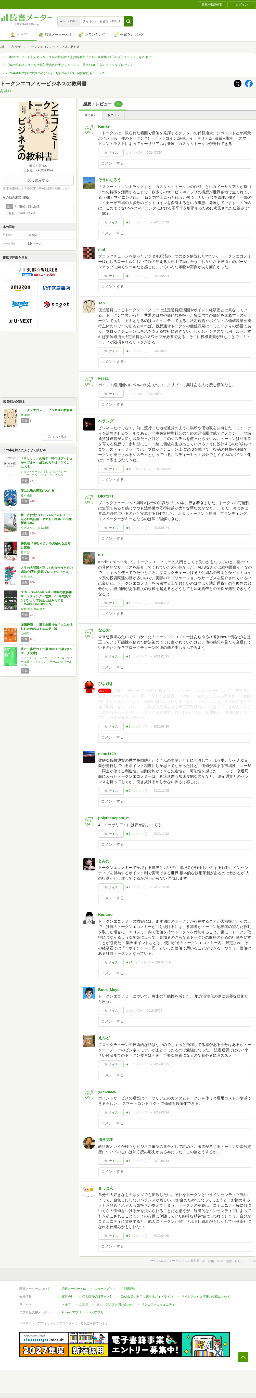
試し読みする (38, 180)
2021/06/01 (154, 393)
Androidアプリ (71, 1312)
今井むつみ (28, 576)
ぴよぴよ (105, 683)
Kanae (104, 126)
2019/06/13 (161, 1160)
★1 (128, 528)
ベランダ (105, 421)
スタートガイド (105, 1288)
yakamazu (107, 1091)
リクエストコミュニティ (158, 1304)
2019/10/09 (154, 1010)
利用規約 (130, 1288)
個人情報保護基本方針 (97, 1296)
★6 (128, 603)
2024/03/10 (154, 152)
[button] (128, 21)
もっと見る (57, 436)
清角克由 (105, 1139)
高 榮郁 (16, 47)
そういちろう (109, 180)
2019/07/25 (161, 1064)
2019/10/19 (163, 962)
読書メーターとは (74, 1288)
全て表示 (90, 115)
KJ (100, 555)
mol (101, 249)
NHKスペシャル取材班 (35, 527)
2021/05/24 (161, 527)
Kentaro (105, 914)
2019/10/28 (161, 887)
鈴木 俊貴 (27, 495)
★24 (129, 962)
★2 (128, 222)
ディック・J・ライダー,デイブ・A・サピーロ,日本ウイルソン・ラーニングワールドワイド (46, 661)
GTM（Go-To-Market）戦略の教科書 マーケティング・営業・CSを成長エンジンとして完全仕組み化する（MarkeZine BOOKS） (46, 598)
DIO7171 (105, 496)
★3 (128, 1064)
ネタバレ (113, 115)
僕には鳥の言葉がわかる (37, 490)
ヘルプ (66, 1304)
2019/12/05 (161, 790)
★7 (128, 1236)
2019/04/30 (161, 1235)
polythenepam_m (114, 818)
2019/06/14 (161, 1112)
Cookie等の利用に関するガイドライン (147, 1296)
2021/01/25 (161, 656)
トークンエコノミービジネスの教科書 (47, 410)
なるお (104, 630)
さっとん (105, 1188)
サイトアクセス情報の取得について (205, 1296)
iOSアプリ (96, 1312)
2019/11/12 (161, 833)
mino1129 (107, 753)
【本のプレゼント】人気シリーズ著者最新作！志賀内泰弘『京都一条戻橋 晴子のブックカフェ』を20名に (78, 57)
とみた (104, 861)
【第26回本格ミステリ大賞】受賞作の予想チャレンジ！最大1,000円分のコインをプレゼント (69, 65)
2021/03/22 (161, 602)
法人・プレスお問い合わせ (114, 1304)
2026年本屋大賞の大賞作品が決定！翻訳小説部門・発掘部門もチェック (55, 73)
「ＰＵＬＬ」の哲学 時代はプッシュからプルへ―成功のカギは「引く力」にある (47, 462)
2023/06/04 (161, 275)
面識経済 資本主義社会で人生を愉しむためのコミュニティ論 (47, 626)
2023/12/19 (161, 222)
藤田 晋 (25, 552)
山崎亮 (25, 633)
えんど (104, 1038)
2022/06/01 (161, 351)
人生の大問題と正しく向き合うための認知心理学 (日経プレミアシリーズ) (47, 570)
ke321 (103, 378)
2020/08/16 (161, 726)
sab (101, 303)
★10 (129, 469)
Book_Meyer (109, 989)
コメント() (134, 152)
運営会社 (68, 1296)
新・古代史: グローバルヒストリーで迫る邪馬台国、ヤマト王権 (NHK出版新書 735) (46, 519)
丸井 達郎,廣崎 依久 (33, 609)
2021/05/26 (163, 469)
